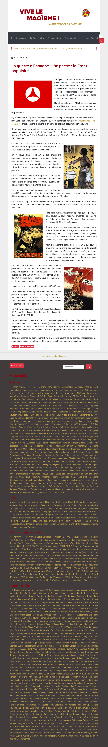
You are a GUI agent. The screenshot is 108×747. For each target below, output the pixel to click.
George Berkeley (46, 643)
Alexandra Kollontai (18, 593)
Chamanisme (25, 402)
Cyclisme (53, 412)
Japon (86, 514)
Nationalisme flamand (51, 558)
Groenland (29, 514)
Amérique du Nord (64, 502)
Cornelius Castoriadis (50, 618)
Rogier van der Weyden (80, 717)
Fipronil (13, 424)
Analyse (23, 38)
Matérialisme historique (49, 48)
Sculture (36, 477)
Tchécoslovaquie (17, 524)
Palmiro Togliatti (90, 701)
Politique (94, 458)
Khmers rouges (26, 552)
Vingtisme (14, 492)
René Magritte (62, 717)
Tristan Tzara (76, 729)
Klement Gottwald (78, 677)
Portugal (53, 521)
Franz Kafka (55, 636)
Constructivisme (27, 408)
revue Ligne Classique (54, 474)
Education (58, 418)
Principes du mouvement (77, 461)
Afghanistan (15, 502)
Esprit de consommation (21, 421)
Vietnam (23, 527)
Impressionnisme (65, 430)
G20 (76, 424)
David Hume (26, 621)
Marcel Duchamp (90, 686)
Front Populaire (29, 549)
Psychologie (58, 464)
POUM (49, 571)
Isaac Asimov (77, 658)
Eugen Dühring (16, 633)
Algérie (40, 502)
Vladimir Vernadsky (81, 732)
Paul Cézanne (43, 705)
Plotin (12, 714)
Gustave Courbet (17, 652)
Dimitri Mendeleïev (73, 621)
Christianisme (54, 402)
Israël (72, 514)
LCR (90, 552)
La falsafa (23, 436)
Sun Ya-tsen (22, 726)
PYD (83, 571)
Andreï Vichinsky (32, 599)
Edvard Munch (91, 624)
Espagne (15, 346)
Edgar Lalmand (29, 624)
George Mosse (77, 643)
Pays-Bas (24, 521)
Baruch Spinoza (81, 602)
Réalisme (23, 467)
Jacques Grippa (46, 661)
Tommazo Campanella (59, 729)
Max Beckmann (75, 689)
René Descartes (47, 717)
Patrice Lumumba (28, 705)
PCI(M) (68, 568)
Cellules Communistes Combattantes (42, 543)
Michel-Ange (72, 692)
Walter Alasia (16, 736)
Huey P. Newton (17, 658)
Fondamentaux (54, 38)
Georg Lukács (92, 639)
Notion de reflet (68, 452)
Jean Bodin (36, 664)
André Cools (64, 596)
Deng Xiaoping (56, 621)
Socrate (94, 723)
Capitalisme (15, 399)
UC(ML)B (69, 577)
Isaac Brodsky (91, 658)
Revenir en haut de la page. (54, 356)
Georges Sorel (76, 646)
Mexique (36, 518)
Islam (51, 433)
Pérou (34, 521)
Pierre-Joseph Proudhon (27, 711)
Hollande (40, 514)
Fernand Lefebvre (77, 633)
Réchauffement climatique (62, 467)
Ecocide (13, 418)
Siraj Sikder (84, 723)
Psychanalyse (44, 464)
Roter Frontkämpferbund (62, 574)
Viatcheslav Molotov (33, 732)
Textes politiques (72, 38)
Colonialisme (45, 405)
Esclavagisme (91, 418)
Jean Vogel (87, 664)
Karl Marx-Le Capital (38, 677)
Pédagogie (50, 455)
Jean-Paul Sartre (33, 667)
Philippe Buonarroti (30, 708)
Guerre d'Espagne (27, 346)
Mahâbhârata (55, 443)
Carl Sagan (43, 608)
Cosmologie (85, 408)
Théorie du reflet (56, 486)
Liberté (83, 439)
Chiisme (36, 402)
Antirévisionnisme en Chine (69, 390)
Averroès (59, 602)
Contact (94, 38)
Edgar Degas (15, 624)
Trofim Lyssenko (90, 729)
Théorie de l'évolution (20, 486)
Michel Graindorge (56, 692)
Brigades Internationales (78, 540)
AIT (11, 537)
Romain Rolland (24, 720)
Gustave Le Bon (33, 652)
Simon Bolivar (71, 723)
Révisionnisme (91, 467)
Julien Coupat (36, 674)
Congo (67, 508)
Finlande (87, 511)
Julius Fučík (75, 674)
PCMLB (76, 568)
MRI (80, 555)
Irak (61, 514)
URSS (71, 524)
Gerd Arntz (32, 649)
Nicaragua (65, 518)
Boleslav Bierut (83, 605)
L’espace (14, 436)
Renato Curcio (32, 717)
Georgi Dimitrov (91, 646)
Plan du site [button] (16, 365)
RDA (61, 521)
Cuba (73, 508)
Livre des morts (17, 443)
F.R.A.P (69, 546)
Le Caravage (66, 680)
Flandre (21, 424)
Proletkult (93, 461)
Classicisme (92, 402)
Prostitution (15, 464)
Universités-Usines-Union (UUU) (36, 580)
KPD (48, 552)
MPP (74, 555)
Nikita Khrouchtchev (30, 698)
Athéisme (81, 393)
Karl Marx (22, 677)
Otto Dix (35, 701)
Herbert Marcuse (25, 655)
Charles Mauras (51, 612)
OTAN (57, 561)
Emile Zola (83, 627)
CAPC (20, 543)
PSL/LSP (70, 571)
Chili (22, 508)
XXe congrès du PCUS (41, 492)
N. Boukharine (63, 695)
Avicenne (68, 602)
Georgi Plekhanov (18, 649)
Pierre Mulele (69, 708)
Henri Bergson (86, 652)
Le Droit (82, 436)
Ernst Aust (44, 630)
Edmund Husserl (59, 624)
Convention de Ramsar (46, 408)
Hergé (37, 655)
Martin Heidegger (17, 689)
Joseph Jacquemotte (64, 670)
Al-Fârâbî (40, 590)
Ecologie (39, 418)
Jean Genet (62, 664)
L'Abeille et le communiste (86, 433)
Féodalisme (78, 421)
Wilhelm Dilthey (73, 736)
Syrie (95, 521)
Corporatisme (72, 408)
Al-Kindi (49, 590)
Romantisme (72, 474)
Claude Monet (58, 615)
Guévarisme (92, 427)
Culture (32, 412)
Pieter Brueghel (61, 711)
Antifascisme (47, 390)
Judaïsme (59, 433)
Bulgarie (82, 505)
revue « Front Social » (58, 470)
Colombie (58, 508)
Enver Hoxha (20, 630)
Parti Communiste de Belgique (84, 561)
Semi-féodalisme (79, 477)
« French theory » (18, 387)
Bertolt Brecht (39, 605)
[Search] (100, 36)
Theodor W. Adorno (37, 726)
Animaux (79, 387)
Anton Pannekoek (66, 599)
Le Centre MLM (37, 38)
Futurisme (68, 424)
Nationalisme (52, 449)
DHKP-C (27, 546)
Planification (74, 458)
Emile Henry (54, 627)
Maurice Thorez (61, 689)
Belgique (58, 505)
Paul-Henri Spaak (84, 705)
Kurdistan (14, 518)
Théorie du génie (39, 486)
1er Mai (33, 387)
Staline (13, 726)
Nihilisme (30, 452)
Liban (21, 518)
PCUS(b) (13, 571)
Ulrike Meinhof (16, 732)
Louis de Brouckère (74, 683)
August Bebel (47, 602)
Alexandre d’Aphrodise (39, 593)
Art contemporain (29, 393)
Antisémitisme (91, 390)
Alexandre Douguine (60, 593)
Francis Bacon (16, 636)
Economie (48, 418)
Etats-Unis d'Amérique (63, 511)
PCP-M (84, 568)
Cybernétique (42, 412)
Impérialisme (50, 430)
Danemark (81, 508)
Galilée (64, 639)
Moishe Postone (48, 695)
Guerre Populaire (78, 427)
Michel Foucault (39, 692)
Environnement (78, 418)
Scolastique (24, 477)
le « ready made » (70, 436)
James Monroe (87, 661)
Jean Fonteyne (49, 664)
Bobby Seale (69, 605)
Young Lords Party (80, 580)
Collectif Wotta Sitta (70, 543)
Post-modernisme (42, 461)
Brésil (74, 505)
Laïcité (58, 436)
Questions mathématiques (85, 464)
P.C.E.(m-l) (65, 561)
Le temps (23, 439)
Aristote (21, 602)
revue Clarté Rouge (78, 470)
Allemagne (49, 502)
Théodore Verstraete (56, 726)
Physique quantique (57, 458)
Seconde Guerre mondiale (55, 477)
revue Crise (93, 470)
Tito (47, 729)
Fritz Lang (24, 639)
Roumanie (78, 521)
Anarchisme (60, 537)
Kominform (40, 552)
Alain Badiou (60, 590)
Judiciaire (69, 433)
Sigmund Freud (57, 723)
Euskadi (78, 511)
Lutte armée (42, 443)
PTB (78, 571)
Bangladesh (46, 505)
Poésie (85, 458)
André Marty (92, 596)
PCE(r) (55, 568)
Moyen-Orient (47, 518)
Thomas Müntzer (30, 729)
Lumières (31, 443)
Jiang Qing (87, 667)
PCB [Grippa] (36, 568)
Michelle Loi (85, 692)
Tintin (41, 729)
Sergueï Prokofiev (26, 723)
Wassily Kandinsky (48, 736)
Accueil (14, 38)
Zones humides (59, 492)
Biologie (57, 396)
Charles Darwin (35, 612)
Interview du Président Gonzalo (33, 433)
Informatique (80, 430)
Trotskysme (36, 489)
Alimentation (67, 387)
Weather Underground (61, 580)
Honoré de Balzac (68, 655)
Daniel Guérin (67, 618)
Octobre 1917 (92, 452)
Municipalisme (29, 449)
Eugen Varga (30, 633)
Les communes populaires (40, 439)
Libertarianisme (72, 439)
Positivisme (27, 461)
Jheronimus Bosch (72, 667)
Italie (79, 514)
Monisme (94, 446)
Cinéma (64, 402)
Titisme (85, 486)
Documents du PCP (89, 415)
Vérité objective (83, 489)
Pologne (43, 521)
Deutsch (13, 415)
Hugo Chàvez (32, 658)
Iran (66, 514)
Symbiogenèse (57, 483)
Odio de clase (31, 561)
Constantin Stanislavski (28, 618)
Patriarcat (27, 455)
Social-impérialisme (35, 480)
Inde (56, 514)
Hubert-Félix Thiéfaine (88, 655)
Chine (28, 508)
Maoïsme (67, 443)
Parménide (14, 705)
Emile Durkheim (41, 627)
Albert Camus (73, 590)
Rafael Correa (49, 714)
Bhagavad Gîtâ (36, 396)
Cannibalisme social (89, 396)
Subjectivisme (30, 483)
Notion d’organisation (50, 452)
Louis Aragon (58, 683)
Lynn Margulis (47, 686)
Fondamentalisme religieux (38, 424)
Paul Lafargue (56, 705)
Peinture (59, 455)
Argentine (93, 502)
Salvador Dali (69, 720)
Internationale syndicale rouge (84, 549)
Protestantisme (29, 464)
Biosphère (67, 396)
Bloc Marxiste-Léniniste (55, 540)
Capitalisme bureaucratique (34, 399)
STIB (23, 577)
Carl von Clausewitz (58, 608)
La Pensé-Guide (36, 436)
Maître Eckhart (62, 686)
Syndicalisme (84, 483)
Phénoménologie (90, 455)
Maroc (28, 518)
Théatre (94, 483)
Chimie (44, 402)
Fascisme (77, 546)
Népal (57, 518)
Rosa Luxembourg (40, 720)
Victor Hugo (49, 732)
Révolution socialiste (38, 470)
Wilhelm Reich (88, 736)
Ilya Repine (64, 658)
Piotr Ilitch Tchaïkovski (80, 711)
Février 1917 (92, 421)
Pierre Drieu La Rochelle (51, 708)
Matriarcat (60, 446)
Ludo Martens (16, 686)
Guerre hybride (43, 427)
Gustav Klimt (72, 649)
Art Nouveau (43, 393)
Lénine (76, 680)
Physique (42, 458)
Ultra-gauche (48, 489)
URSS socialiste (82, 524)
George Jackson (62, 643)
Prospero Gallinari (24, 714)
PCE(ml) (47, 568)
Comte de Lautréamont (77, 615)
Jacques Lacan (60, 661)
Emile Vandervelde (69, 627)
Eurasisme (39, 421)
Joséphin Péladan (84, 670)
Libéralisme (58, 439)
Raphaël (76, 714)
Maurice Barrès (46, 689)
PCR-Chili (93, 568)
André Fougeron (78, 596)
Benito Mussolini (24, 605)
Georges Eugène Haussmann (23, 646)
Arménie (13, 505)
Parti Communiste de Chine (22, 565)
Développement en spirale (43, 415)
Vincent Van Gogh (63, 732)
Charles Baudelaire (18, 612)
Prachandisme (58, 461)
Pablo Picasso (74, 701)
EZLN (62, 546)
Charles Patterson (68, 612)
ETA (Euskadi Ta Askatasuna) (45, 546)
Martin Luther (32, 689)
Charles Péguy (85, 612)
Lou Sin (47, 683)
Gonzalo (61, 649)
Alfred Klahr (22, 596)
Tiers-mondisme (73, 486)
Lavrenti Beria (54, 680)
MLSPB (28, 555)
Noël (37, 452)
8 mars (42, 387)
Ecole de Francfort (26, 418)
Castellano (54, 399)
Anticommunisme (31, 390)
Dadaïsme (63, 412)
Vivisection (25, 492)
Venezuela (14, 527)
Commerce (58, 405)
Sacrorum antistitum (88, 474)
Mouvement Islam (63, 555)
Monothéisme (16, 449)
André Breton (51, 596)
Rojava (68, 521)
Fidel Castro (92, 633)
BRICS (76, 396)
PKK (28, 571)
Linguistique (92, 439)
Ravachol (85, 714)
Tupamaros (58, 577)
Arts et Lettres (57, 393)
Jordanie (94, 514)
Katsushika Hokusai (59, 677)
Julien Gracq (49, 674)
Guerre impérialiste (60, 427)
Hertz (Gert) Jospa (50, 655)
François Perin (29, 636)
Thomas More (16, 729)
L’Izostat (56, 552)
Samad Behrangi (83, 720)
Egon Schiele (15, 627)
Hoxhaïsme (27, 430)
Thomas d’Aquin (74, 726)
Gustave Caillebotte (89, 649)
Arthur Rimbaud (33, 602)
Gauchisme (84, 424)
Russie (88, 521)
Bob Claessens (54, 605)
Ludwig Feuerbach (31, 686)
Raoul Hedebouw (64, 714)
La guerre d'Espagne (72, 48)
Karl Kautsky (88, 674)
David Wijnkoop (41, 621)
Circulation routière (77, 402)
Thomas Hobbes (90, 726)
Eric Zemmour (33, 630)
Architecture (15, 393)
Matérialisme (79, 443)
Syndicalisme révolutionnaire (39, 577)
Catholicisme (66, 399)
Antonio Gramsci (82, 599)
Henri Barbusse (72, 652)
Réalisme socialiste (38, 467)
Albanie (32, 502)
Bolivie (67, 505)
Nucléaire (80, 452)
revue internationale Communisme (26, 474)
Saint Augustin (56, 720)
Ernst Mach (67, 630)
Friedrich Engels (82, 636)
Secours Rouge (83, 574)
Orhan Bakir (24, 701)
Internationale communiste (57, 549)
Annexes (88, 387)
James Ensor (74, 661)
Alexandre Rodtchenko (80, 593)
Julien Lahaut (62, 674)
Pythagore (37, 714)
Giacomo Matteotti (47, 649)
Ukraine (46, 524)
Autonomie (18, 540)
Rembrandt (20, 717)
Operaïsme (49, 561)
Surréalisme (43, 483)
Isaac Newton (16, 661)
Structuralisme (16, 483)
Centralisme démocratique (86, 399)
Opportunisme (16, 455)
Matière (50, 446)
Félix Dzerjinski (60, 633)
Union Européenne (59, 524)
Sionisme (94, 477)
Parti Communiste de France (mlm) (51, 565)
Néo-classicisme (90, 449)
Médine (27, 692)
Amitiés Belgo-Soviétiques (41, 537)
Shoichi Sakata (42, 723)
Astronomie (70, 393)
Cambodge (93, 505)
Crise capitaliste (20, 412)
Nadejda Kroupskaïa (80, 695)
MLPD (21, 555)
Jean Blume (24, 664)
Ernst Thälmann (91, 630)
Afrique (25, 502)
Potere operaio (38, 571)
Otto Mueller (47, 701)
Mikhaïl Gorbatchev (29, 695)
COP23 (61, 408)
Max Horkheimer (90, 689)
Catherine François (76, 608)
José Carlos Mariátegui (42, 670)
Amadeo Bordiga (36, 596)
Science (13, 477)
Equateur (39, 511)
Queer (68, 464)
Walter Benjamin (30, 736)
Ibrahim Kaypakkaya (48, 658)
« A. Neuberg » (17, 590)
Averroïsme (15, 396)
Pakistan (94, 518)
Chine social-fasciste (42, 508)
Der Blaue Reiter (90, 412)
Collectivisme (30, 405)
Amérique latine (81, 502)
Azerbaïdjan (33, 505)
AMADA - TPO (21, 537)
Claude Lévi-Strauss (42, 615)
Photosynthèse (29, 458)
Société (64, 480)
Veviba (95, 489)
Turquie (38, 524)
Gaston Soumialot (76, 639)
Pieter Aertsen (46, 711)
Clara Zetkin (25, 615)
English (67, 418)
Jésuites (14, 552)
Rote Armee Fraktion (27, 574)
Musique (41, 449)
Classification (16, 405)
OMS (40, 561)
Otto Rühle (60, 701)
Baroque (25, 396)
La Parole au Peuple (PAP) (74, 552)
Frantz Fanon (43, 636)
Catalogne (14, 508)
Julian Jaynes (22, 674)
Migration (71, 446)
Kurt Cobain (26, 680)
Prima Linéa (59, 571)
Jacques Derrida (30, 661)
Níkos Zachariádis (82, 698)
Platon (95, 711)
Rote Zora (44, 574)
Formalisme (57, 424)
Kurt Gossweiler (39, 680)
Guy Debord (46, 652)
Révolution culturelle (19, 470)
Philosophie (15, 458)
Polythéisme (15, 461)
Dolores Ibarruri (91, 621)
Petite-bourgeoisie (73, 455)
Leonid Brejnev (36, 683)
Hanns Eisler (58, 652)
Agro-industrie (54, 387)
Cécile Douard (91, 608)
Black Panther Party (34, 540)
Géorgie (13, 514)
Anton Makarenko (49, 599)
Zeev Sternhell (23, 739)
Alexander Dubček (89, 590)
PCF (62, 568)
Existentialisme (53, 421)
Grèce (21, 514)
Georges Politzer (61, 646)
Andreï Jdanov (16, 599)
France (95, 511)
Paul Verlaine (70, 705)
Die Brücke (73, 415)
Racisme (13, 467)
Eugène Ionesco (44, 633)
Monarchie (82, 446)
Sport (95, 480)
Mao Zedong (76, 686)
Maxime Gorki (16, 692)
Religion (79, 467)
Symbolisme (70, 483)
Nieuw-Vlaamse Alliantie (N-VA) (77, 558)
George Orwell (91, 643)
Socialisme (52, 480)
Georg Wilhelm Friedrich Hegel (23, 643)
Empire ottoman (26, 511)
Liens (86, 38)
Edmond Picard (44, 624)
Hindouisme (15, 430)
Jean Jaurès (74, 664)
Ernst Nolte (78, 630)
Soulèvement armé (80, 480)
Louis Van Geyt (91, 683)
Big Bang (48, 396)
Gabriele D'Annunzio (51, 639)
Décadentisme (75, 412)
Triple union (23, 489)
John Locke (25, 670)
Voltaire (94, 732)
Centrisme (14, 402)
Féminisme (67, 421)
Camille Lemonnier (28, 608)
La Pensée (49, 436)
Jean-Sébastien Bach (52, 667)
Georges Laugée (44, 646)
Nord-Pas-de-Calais (80, 518)
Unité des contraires (64, 489)
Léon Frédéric (86, 680)
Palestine (14, 521)
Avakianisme (92, 393)
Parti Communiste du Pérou (80, 565)
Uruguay (94, 524)
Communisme (72, 405)
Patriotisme (38, 455)
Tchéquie (30, 524)
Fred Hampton (67, 636)
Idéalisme (38, 430)
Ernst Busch (56, 630)
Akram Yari (30, 590)
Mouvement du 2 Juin (43, 555)
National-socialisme (31, 558)
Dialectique (62, 415)
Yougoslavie (33, 527)
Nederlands (76, 449)
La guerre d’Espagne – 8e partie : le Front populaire (49, 68)
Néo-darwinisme (17, 452)
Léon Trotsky (23, 683)
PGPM (21, 571)
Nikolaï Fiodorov (47, 698)
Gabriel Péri (35, 639)
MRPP (86, 555)
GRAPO (40, 549)
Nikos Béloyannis (64, 698)
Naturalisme (64, 449)
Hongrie (49, 514)
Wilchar (61, 736)
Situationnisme (16, 480)
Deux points (24, 415)
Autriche (22, 505)
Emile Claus (27, 627)
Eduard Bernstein (76, 624)
